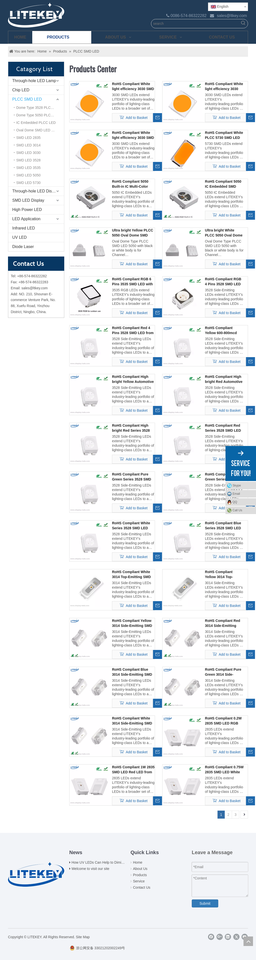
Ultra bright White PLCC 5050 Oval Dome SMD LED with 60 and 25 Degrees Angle (223, 233)
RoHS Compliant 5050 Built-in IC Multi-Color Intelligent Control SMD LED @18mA (131, 184)
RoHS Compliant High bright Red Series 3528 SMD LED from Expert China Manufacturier (131, 428)
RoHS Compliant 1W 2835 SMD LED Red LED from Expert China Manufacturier (133, 770)
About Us (140, 869)
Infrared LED (23, 228)
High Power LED (27, 209)
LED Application (26, 219)
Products (140, 875)
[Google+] (219, 937)
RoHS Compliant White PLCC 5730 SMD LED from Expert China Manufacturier (224, 135)
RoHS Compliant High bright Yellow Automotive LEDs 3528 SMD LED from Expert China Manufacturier (133, 379)
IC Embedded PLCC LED (36, 123)
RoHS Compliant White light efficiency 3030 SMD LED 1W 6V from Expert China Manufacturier (133, 86)
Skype (243, 485)
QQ (243, 502)
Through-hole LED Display (35, 191)
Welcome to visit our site (90, 869)
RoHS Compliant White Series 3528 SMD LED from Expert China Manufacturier (131, 526)
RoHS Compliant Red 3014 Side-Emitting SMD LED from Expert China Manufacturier (223, 623)
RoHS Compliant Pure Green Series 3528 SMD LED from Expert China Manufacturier (131, 477)
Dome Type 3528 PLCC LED (38, 108)
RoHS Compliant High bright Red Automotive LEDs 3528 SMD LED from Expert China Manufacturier (223, 379)
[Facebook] (211, 937)
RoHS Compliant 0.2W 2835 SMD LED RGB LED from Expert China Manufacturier (224, 721)
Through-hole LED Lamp (34, 81)
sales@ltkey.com (232, 16)
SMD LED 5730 (28, 183)
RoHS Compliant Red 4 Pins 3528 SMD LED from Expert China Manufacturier (133, 330)
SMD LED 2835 (28, 138)
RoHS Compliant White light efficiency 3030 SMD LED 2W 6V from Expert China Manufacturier (224, 86)
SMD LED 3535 (28, 168)
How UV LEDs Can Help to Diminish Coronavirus (110, 862)
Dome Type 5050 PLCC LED (38, 115)
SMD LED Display (28, 200)
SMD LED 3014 (28, 145)
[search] (195, 23)
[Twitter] (236, 937)
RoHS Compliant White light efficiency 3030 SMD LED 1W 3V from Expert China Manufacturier (133, 135)
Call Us (237, 510)
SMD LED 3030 (28, 153)
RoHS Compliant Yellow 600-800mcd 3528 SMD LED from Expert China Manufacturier (221, 330)
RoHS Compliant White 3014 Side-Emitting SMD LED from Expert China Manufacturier (132, 721)
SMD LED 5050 (28, 175)
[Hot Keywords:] (243, 23)
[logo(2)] (36, 873)
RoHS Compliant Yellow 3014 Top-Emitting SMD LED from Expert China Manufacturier (220, 574)
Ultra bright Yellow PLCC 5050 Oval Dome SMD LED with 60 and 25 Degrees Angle (132, 233)
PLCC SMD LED (27, 99)
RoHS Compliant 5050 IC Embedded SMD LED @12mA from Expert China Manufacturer (223, 184)
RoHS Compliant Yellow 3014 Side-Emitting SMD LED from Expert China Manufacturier (132, 623)
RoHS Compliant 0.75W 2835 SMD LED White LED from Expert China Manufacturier (224, 770)
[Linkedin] (228, 937)
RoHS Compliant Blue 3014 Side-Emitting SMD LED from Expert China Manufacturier (132, 672)
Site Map (83, 937)
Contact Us (141, 887)
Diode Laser (23, 247)
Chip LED (20, 90)
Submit (205, 903)
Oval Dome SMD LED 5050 (37, 130)
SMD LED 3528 (28, 160)
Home (137, 862)
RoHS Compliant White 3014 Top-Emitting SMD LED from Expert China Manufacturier (131, 574)
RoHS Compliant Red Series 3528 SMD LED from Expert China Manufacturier (223, 428)
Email (243, 494)
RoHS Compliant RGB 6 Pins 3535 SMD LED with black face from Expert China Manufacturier (132, 282)
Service (139, 881)
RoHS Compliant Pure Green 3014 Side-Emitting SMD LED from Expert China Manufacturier (223, 672)
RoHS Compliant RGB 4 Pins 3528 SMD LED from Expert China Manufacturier (223, 282)
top (248, 941)
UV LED (19, 237)
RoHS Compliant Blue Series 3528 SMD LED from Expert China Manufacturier (223, 526)
